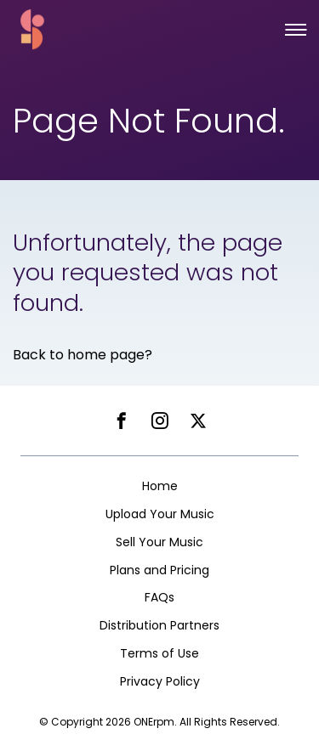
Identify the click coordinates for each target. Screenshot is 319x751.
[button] (295, 30)
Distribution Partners (159, 625)
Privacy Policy (160, 681)
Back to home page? (82, 354)
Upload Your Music (159, 513)
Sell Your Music (159, 542)
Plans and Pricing (159, 570)
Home (160, 485)
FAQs (159, 597)
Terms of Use (159, 653)
